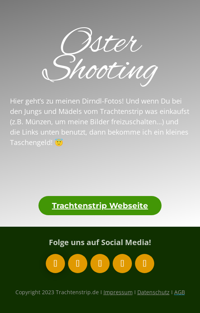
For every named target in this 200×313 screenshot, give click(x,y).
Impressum (118, 292)
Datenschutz (153, 292)
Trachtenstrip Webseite (100, 205)
